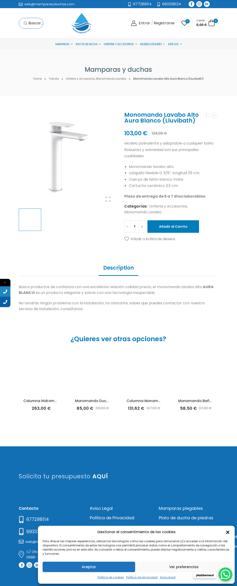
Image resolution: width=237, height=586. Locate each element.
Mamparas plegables (181, 508)
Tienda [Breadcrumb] (54, 79)
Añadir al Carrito (173, 226)
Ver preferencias (184, 566)
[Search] (33, 23)
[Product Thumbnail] (67, 158)
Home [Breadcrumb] (37, 79)
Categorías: (135, 206)
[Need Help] (169, 4)
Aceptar (89, 566)
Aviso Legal (101, 508)
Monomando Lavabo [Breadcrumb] (111, 79)
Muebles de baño (151, 44)
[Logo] (81, 23)
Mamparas (62, 44)
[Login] (140, 23)
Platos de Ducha (87, 44)
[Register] (164, 23)
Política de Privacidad (112, 518)
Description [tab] (118, 267)
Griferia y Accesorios (119, 44)
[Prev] (206, 115)
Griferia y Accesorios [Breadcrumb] (80, 79)
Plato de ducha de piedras (186, 518)
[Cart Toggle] (205, 23)
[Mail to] (47, 4)
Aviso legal (167, 577)
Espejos (173, 44)
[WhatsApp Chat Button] (225, 574)
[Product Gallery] (107, 199)
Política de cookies (110, 577)
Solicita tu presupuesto (63, 476)
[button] (227, 531)
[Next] (214, 115)
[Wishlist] (184, 23)
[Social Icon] (191, 4)
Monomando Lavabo (143, 212)
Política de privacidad (142, 577)
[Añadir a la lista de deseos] (149, 239)
